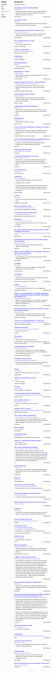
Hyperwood (17, 478)
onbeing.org (25, 360)
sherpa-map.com (18, 9)
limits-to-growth (37, 437)
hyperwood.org (17, 479)
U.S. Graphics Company (20, 20)
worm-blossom (18, 274)
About (2, 8)
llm (18, 146)
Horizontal (17, 386)
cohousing (16, 173)
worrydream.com (20, 665)
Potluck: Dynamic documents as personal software (27, 493)
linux (19, 305)
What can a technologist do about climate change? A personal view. (31, 663)
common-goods (17, 532)
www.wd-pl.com (21, 348)
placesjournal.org (22, 652)
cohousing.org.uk (17, 171)
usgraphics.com (17, 21)
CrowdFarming (18, 56)
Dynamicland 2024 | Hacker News (22, 149)
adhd (15, 637)
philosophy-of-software (22, 444)
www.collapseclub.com (20, 178)
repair (25, 135)
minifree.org (22, 298)
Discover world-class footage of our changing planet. (28, 582)
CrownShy (17, 195)
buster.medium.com (26, 329)
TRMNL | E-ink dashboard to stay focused (25, 378)
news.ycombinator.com (22, 151)
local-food (22, 52)
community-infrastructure (19, 390)
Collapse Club (18, 176)
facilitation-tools (17, 202)
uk (19, 115)
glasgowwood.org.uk (19, 128)
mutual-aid (20, 192)
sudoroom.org (19, 429)
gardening (16, 102)
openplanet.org (17, 583)
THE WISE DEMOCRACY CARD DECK (24, 346)
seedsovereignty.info (23, 51)
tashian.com (20, 157)
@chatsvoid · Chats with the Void (22, 640)
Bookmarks (4, 4)
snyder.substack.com (26, 486)
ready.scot (28, 395)
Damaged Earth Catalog (20, 434)
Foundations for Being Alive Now (22, 358)
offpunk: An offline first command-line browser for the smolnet (30, 502)
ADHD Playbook (18, 634)
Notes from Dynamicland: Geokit (22, 206)
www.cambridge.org (25, 528)
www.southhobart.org (20, 401)
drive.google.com (29, 410)
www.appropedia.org (23, 546)
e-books (19, 123)
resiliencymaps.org (26, 417)
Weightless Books (19, 118)
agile (15, 226)
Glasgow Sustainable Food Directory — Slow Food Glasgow (29, 82)
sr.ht (18, 503)
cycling (15, 16)
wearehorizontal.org (18, 388)
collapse (16, 192)
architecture (26, 341)
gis (29, 209)
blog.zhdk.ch (26, 520)
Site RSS (3, 16)
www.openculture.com (30, 597)
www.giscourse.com (26, 448)
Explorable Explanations (20, 62)
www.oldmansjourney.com (19, 537)
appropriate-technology (18, 209)
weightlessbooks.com (18, 119)
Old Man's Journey (19, 536)
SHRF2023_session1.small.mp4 (22, 408)
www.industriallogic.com (22, 221)
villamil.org (22, 214)
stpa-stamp (16, 317)
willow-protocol (34, 281)
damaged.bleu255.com (18, 435)
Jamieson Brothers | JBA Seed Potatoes (24, 94)
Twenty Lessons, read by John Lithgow (24, 484)
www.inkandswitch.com (20, 495)
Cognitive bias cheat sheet (21, 327)
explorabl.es (16, 64)
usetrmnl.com (17, 379)
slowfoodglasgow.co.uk (26, 83)
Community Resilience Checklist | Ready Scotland (27, 393)
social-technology (17, 37)
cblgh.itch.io (18, 627)
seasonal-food (21, 59)
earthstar (16, 281)
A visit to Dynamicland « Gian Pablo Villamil (25, 212)
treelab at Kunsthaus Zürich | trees (23, 519)
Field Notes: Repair (19, 651)
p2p (22, 270)
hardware (16, 305)
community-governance (18, 355)
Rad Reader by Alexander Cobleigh (23, 625)
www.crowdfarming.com (19, 57)
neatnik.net (20, 286)
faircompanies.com (18, 337)
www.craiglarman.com (31, 322)
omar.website (24, 207)
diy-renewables (44, 341)
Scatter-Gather (18, 219)
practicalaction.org (18, 467)
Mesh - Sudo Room (19, 427)
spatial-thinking (34, 209)
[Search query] (6, 12)
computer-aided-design (18, 481)
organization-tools (17, 290)
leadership (19, 226)
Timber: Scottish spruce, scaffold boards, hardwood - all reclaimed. (31, 127)
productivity (24, 290)
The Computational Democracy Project (24, 40)
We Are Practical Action (20, 465)
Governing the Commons (20, 525)
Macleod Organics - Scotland (21, 71)
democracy (16, 46)
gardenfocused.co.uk (18, 107)
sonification (16, 522)
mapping (19, 16)
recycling (16, 135)
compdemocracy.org (18, 42)
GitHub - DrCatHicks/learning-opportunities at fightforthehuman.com (32, 139)
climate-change (17, 90)
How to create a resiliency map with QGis (25, 415)
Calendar (16, 284)
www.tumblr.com (19, 642)
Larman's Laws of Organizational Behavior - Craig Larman (29, 320)
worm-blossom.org (18, 275)
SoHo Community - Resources (22, 400)
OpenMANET (17, 263)
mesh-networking (17, 260)
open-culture (20, 281)
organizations (21, 324)
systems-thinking (22, 317)
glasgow (22, 90)
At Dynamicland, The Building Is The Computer (26, 156)
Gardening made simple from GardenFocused (26, 106)
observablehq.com (32, 234)
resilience (29, 135)
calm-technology (32, 341)
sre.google (19, 312)
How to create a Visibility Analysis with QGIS (25, 447)
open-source (16, 248)
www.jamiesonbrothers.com (19, 95)
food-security (16, 52)
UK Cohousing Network (20, 169)
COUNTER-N (17, 508)
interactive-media (17, 68)
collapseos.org (19, 442)
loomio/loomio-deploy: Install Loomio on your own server (29, 30)
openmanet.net (17, 265)
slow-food (30, 90)
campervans (38, 341)
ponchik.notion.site (29, 635)
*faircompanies (18, 336)
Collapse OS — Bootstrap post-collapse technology (27, 440)
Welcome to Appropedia (20, 545)
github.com (20, 32)
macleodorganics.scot (18, 73)
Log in (2, 14)
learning (23, 68)
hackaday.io (27, 558)
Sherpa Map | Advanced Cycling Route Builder (26, 7)
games (15, 541)
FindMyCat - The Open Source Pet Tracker (25, 557)
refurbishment (21, 135)
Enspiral (16, 369)
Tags (2, 6)
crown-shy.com (17, 197)
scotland (25, 52)
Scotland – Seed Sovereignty (21, 49)
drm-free (16, 123)
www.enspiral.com (17, 370)
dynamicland (16, 152)
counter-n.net (17, 510)
